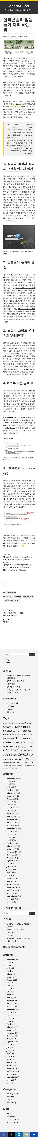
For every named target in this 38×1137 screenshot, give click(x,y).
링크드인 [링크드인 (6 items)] (29, 750)
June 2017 (10, 837)
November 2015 (12, 890)
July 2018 (9, 811)
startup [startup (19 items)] (7, 742)
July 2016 (9, 867)
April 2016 (10, 875)
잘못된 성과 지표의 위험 (15, 681)
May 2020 (10, 784)
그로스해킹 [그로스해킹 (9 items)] (13, 750)
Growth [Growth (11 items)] (7, 726)
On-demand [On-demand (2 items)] (19, 731)
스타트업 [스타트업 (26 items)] (24, 754)
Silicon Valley (11, 593)
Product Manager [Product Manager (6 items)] (24, 734)
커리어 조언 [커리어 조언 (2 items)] (19, 765)
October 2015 (11, 893)
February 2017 (11, 846)
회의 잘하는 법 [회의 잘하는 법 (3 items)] (13, 768)
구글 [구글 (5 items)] (23, 746)
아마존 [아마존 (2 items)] (15, 762)
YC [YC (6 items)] (4, 746)
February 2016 (11, 881)
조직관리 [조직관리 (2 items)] (14, 765)
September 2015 (12, 896)
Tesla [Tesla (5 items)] (15, 743)
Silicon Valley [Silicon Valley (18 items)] (22, 738)
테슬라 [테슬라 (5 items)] (25, 765)
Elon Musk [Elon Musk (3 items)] (21, 723)
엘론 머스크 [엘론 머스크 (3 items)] (20, 763)
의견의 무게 (10, 684)
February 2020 (11, 793)
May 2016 (10, 872)
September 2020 (12, 778)
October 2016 (11, 858)
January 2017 (11, 849)
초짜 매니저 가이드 (13, 687)
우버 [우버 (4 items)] (25, 763)
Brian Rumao (16, 104)
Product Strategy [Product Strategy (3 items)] (8, 739)
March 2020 (10, 790)
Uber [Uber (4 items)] (19, 743)
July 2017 (9, 834)
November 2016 (12, 855)
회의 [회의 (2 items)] (7, 768)
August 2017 (11, 831)
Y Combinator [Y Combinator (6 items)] (11, 746)
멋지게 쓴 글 (14, 106)
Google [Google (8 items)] (28, 723)
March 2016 (10, 878)
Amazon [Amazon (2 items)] (5, 723)
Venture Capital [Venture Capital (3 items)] (29, 743)
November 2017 (12, 822)
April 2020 (10, 787)
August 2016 (11, 864)
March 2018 (10, 813)
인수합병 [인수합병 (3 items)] (8, 765)
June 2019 (10, 805)
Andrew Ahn (19, 5)
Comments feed (12, 1119)
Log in (8, 1113)
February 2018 (11, 816)
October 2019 (11, 799)
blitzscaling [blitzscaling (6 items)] (12, 723)
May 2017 (10, 840)
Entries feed (11, 1116)
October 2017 (11, 825)
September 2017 (12, 828)
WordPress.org (12, 1122)
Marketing (10, 706)
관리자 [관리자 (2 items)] (19, 747)
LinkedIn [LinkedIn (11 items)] (7, 730)
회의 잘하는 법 (28, 596)
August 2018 (11, 808)
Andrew (24, 37)
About (8, 662)
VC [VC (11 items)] (22, 742)
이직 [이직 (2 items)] (4, 765)
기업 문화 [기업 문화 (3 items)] (22, 750)
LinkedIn (9, 596)
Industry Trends (12, 703)
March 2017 (10, 843)
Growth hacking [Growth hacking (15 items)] (21, 726)
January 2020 (11, 796)
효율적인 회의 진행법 (12, 600)
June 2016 (10, 869)
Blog (7, 659)
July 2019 (9, 802)
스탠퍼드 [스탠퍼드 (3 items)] (15, 759)
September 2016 (12, 861)
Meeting (17, 596)
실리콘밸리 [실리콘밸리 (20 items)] (26, 759)
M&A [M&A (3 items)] (14, 731)
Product (9, 709)
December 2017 (12, 819)
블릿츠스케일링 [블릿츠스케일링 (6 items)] (11, 755)
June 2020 (10, 781)
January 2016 (11, 884)
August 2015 (11, 899)
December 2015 (12, 887)
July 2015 (9, 902)
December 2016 (12, 852)
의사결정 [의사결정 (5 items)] (31, 762)
